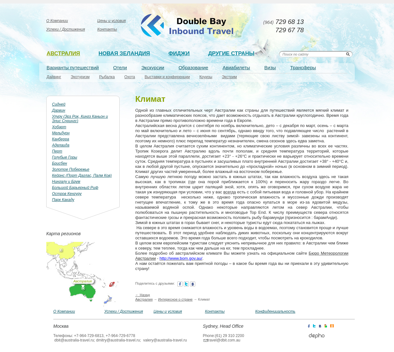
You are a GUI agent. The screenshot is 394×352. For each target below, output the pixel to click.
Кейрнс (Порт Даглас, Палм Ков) (82, 175)
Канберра (60, 139)
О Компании (57, 21)
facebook (180, 284)
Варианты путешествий (73, 67)
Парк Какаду (63, 200)
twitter (186, 284)
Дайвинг (54, 77)
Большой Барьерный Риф (75, 187)
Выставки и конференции (167, 77)
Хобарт (59, 127)
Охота (129, 77)
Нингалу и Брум (66, 181)
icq (332, 325)
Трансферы (303, 67)
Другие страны (231, 53)
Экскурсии (152, 67)
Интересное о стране (175, 299)
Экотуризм (80, 77)
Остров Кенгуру (67, 193)
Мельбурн (61, 133)
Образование (193, 67)
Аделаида (60, 145)
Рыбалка (107, 77)
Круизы (205, 77)
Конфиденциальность (275, 311)
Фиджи (179, 53)
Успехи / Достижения (65, 29)
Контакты (107, 29)
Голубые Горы (64, 157)
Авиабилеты (236, 67)
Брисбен (59, 163)
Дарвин (58, 110)
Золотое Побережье (70, 169)
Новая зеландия (124, 53)
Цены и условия (111, 21)
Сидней (58, 104)
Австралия (63, 53)
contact (192, 284)
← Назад (142, 295)
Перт (57, 151)
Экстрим (229, 77)
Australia (188, 25)
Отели (120, 67)
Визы (270, 67)
